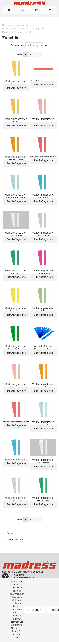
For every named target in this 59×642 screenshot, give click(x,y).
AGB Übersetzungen (24, 578)
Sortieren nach (18, 45)
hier (16, 637)
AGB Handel (20, 575)
